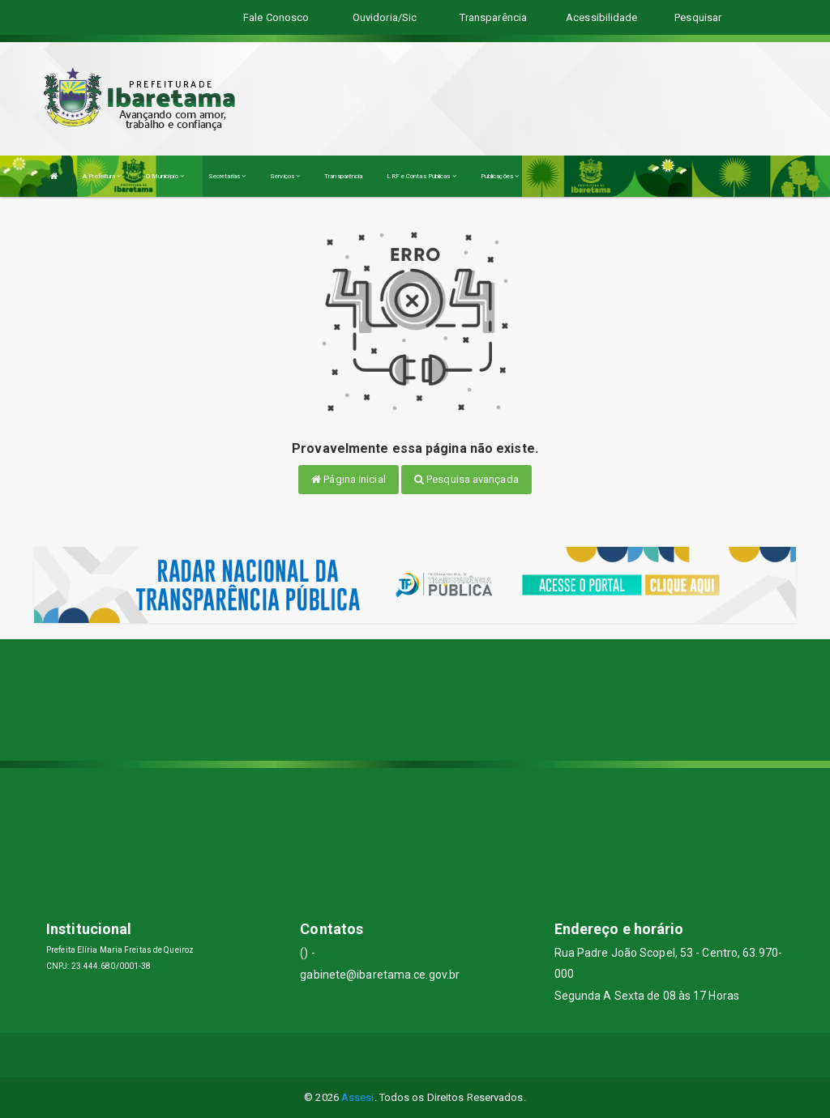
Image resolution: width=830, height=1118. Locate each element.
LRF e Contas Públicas (421, 176)
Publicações (500, 176)
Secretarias (227, 176)
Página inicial (348, 479)
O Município (165, 176)
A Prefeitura (102, 176)
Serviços (285, 176)
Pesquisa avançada (466, 479)
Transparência (343, 176)
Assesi (357, 1097)
